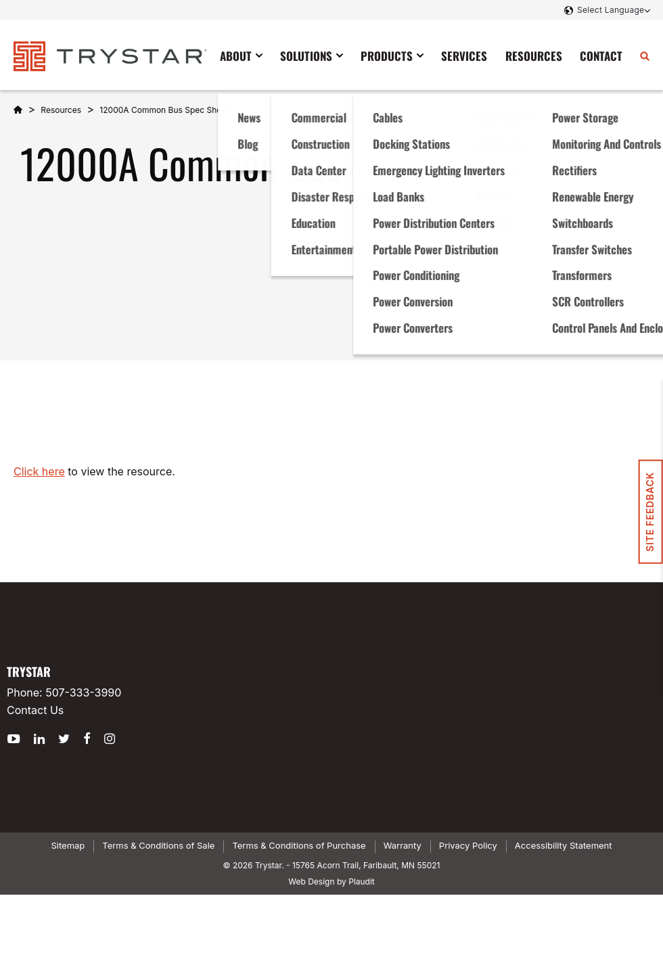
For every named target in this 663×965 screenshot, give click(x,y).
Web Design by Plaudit (331, 881)
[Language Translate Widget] (612, 10)
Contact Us (35, 710)
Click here (39, 471)
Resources (61, 110)
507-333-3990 (83, 692)
